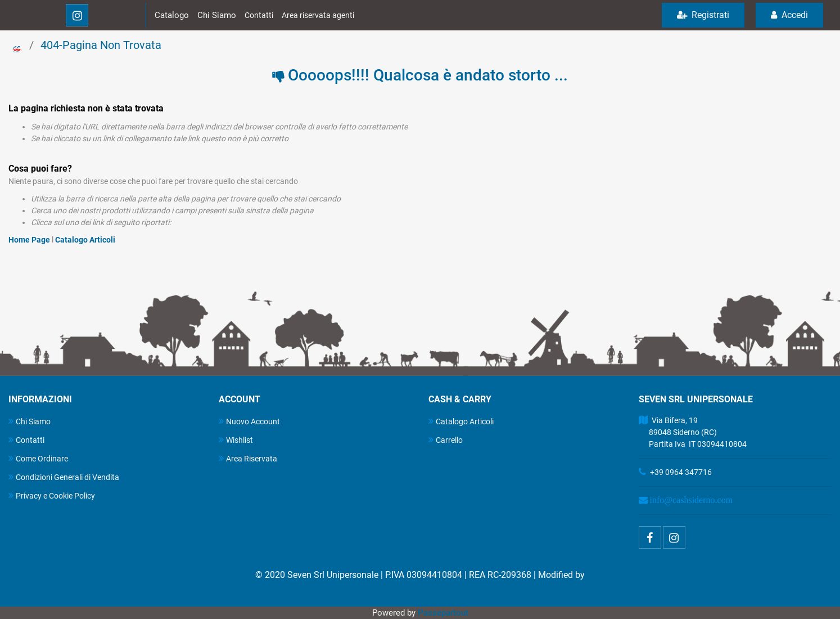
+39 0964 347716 (681, 472)
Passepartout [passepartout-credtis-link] (443, 613)
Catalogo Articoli (85, 239)
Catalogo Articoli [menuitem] (461, 421)
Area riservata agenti (318, 15)
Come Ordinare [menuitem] (38, 458)
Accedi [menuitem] (789, 15)
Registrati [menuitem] (703, 15)
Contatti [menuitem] (26, 440)
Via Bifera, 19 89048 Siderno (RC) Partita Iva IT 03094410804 (693, 432)
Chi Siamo (216, 15)
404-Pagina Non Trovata (100, 45)
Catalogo (172, 15)
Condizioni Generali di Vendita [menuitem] (63, 477)
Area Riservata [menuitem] (248, 458)
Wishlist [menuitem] (236, 440)
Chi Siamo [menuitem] (29, 421)
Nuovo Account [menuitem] (249, 421)
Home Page (30, 239)
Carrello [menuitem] (445, 440)
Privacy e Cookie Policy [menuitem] (51, 495)
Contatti (259, 15)
